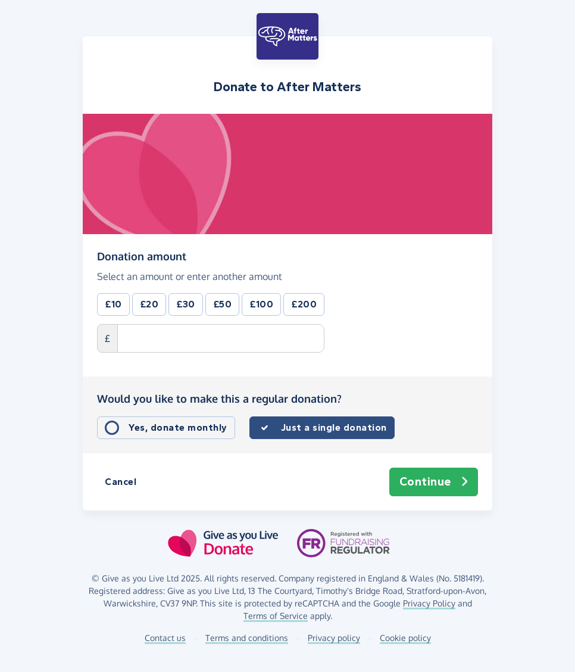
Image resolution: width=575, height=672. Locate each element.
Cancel (120, 481)
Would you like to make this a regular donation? (219, 398)
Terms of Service (275, 616)
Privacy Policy (429, 603)
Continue (433, 482)
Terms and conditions (246, 638)
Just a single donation (334, 427)
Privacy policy (334, 638)
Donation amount (141, 256)
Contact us (165, 638)
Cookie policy (405, 638)
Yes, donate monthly (178, 427)
